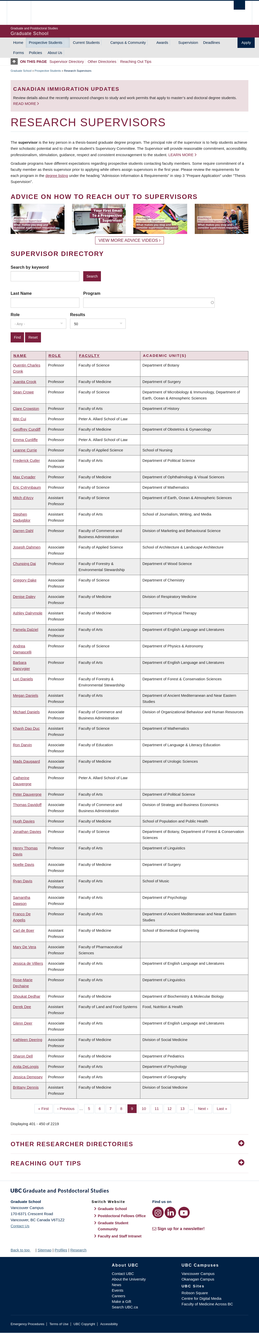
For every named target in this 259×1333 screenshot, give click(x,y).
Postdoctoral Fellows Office (122, 1216)
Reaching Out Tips (135, 61)
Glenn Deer (22, 1023)
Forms (18, 52)
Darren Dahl (23, 530)
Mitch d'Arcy (23, 498)
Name (20, 355)
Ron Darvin (22, 745)
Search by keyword (30, 267)
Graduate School (21, 70)
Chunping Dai (24, 563)
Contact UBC (123, 1273)
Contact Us (20, 1226)
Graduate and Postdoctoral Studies (129, 1192)
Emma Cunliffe (25, 439)
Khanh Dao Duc (26, 728)
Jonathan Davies (27, 831)
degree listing (57, 175)
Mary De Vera (24, 947)
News (116, 1285)
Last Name (21, 293)
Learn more (180, 155)
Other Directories (102, 61)
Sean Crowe (23, 392)
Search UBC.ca (125, 1307)
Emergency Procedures (27, 1324)
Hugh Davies (24, 821)
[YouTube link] (184, 1212)
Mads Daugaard (26, 761)
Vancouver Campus (198, 1273)
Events (117, 1290)
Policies (35, 52)
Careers (118, 1296)
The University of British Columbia (23, 13)
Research (78, 1250)
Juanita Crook (24, 381)
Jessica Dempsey (28, 1077)
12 (171, 1108)
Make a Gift (121, 1301)
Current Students (86, 43)
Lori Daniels (23, 679)
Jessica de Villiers (28, 963)
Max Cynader (24, 477)
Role (15, 314)
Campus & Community (128, 43)
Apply (246, 42)
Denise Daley (24, 596)
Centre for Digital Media (202, 1298)
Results (77, 314)
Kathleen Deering (27, 1039)
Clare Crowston (26, 408)
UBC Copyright (84, 1324)
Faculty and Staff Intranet (120, 1236)
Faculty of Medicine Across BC (207, 1304)
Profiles (61, 1250)
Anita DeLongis (26, 1066)
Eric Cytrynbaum (27, 487)
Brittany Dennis (26, 1087)
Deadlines (211, 42)
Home (18, 42)
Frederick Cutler (26, 460)
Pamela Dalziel (25, 629)
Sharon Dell (23, 1056)
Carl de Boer (23, 930)
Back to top (22, 1250)
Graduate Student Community (113, 1226)
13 (184, 1108)
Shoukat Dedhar (26, 996)
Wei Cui (19, 419)
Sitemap (44, 1250)
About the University (129, 1279)
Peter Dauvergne (27, 794)
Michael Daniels (26, 712)
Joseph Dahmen (26, 547)
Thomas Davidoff (27, 804)
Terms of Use (58, 1324)
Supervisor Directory (67, 61)
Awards (162, 43)
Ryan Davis (22, 881)
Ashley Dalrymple (27, 613)
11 (159, 1108)
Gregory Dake (24, 580)
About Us (55, 53)
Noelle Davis (23, 864)
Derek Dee (22, 1007)
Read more (25, 103)
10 (146, 1108)
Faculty (89, 355)
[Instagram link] (158, 1212)
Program (91, 293)
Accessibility (109, 1324)
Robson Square (195, 1293)
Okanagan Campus (198, 1279)
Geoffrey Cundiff (26, 429)
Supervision (188, 42)
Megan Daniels (25, 695)
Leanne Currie (25, 450)
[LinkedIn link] (170, 1212)
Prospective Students (45, 43)
